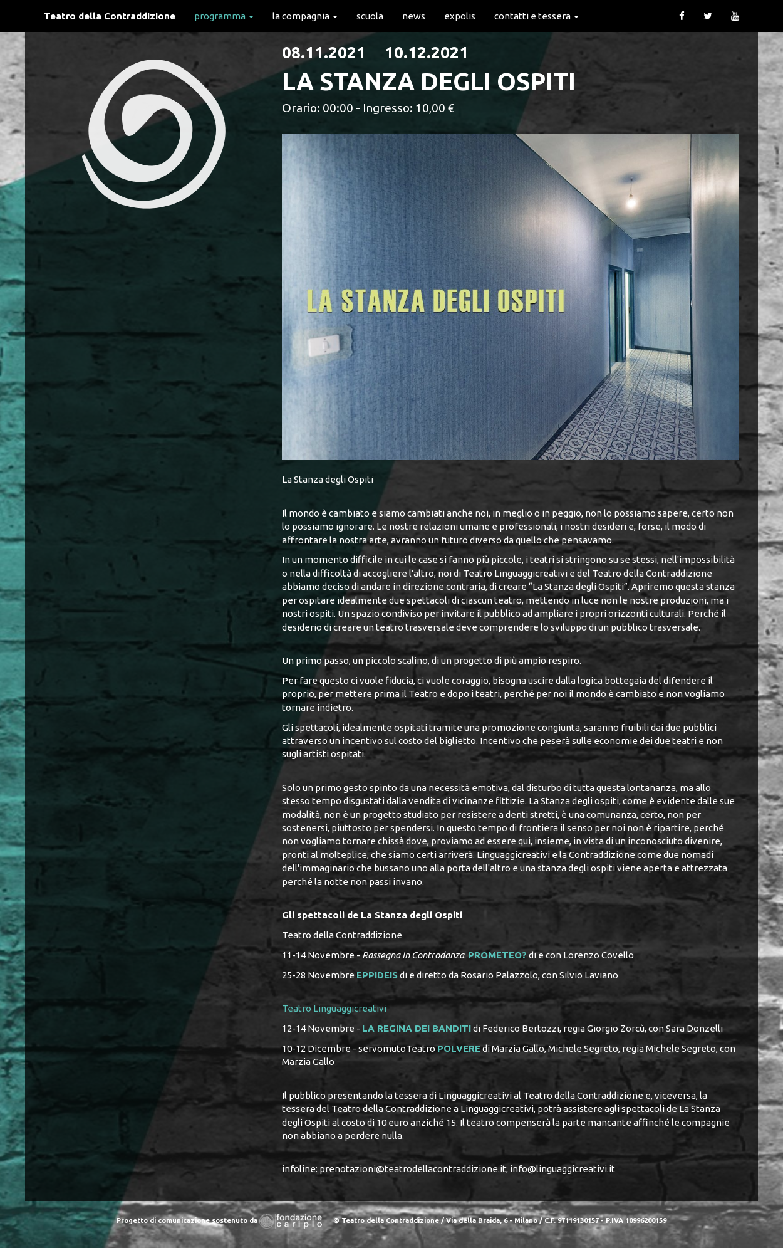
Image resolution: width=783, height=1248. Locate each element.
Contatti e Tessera (536, 16)
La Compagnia (305, 16)
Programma (224, 16)
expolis (459, 16)
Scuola (369, 16)
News (413, 16)
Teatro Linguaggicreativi (334, 1008)
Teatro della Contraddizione (109, 16)
